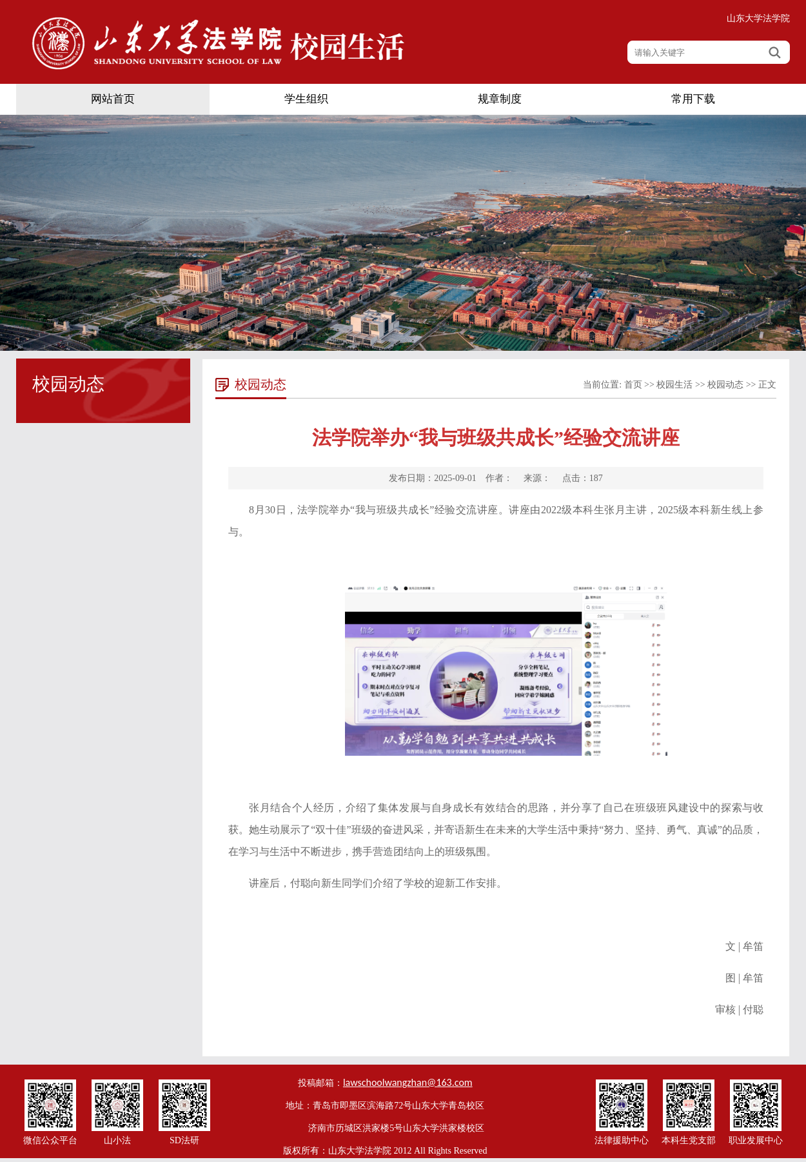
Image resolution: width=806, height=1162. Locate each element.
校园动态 (725, 384)
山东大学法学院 (758, 18)
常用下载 (693, 99)
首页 (633, 384)
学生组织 (306, 99)
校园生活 (674, 384)
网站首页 (113, 99)
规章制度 (500, 99)
